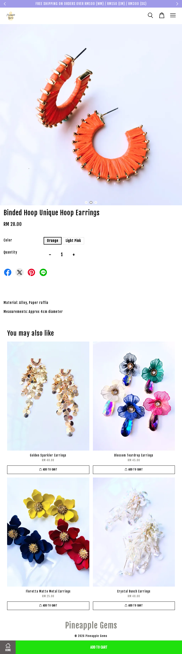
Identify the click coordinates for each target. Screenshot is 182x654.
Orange (52, 241)
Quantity (10, 252)
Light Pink (73, 241)
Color (8, 240)
